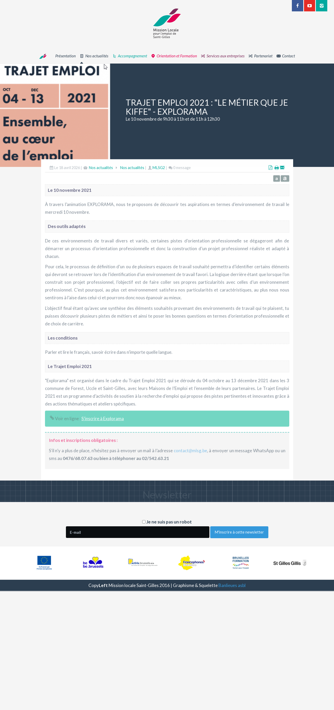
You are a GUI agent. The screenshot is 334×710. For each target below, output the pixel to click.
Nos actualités (101, 182)
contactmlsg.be (190, 465)
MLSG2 (158, 182)
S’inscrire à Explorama (102, 433)
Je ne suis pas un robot (167, 521)
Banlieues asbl (232, 585)
